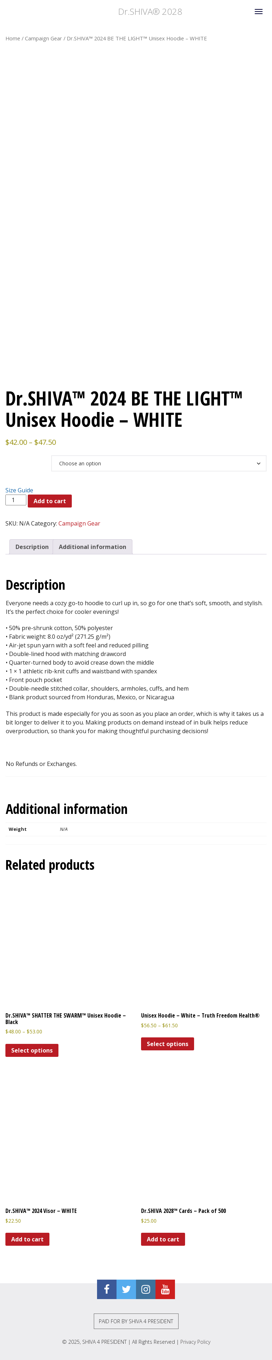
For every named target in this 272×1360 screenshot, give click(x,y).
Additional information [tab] (92, 547)
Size (14, 458)
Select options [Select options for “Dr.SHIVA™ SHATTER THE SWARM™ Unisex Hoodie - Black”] (32, 1050)
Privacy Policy (195, 1341)
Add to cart (50, 501)
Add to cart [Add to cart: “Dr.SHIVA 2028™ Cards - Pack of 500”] (163, 1239)
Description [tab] (32, 547)
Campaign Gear (43, 38)
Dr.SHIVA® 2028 (93, 11)
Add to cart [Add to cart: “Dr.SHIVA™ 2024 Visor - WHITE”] (27, 1239)
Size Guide (19, 490)
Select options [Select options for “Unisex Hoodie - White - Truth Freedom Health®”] (167, 1044)
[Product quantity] (15, 500)
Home (12, 38)
